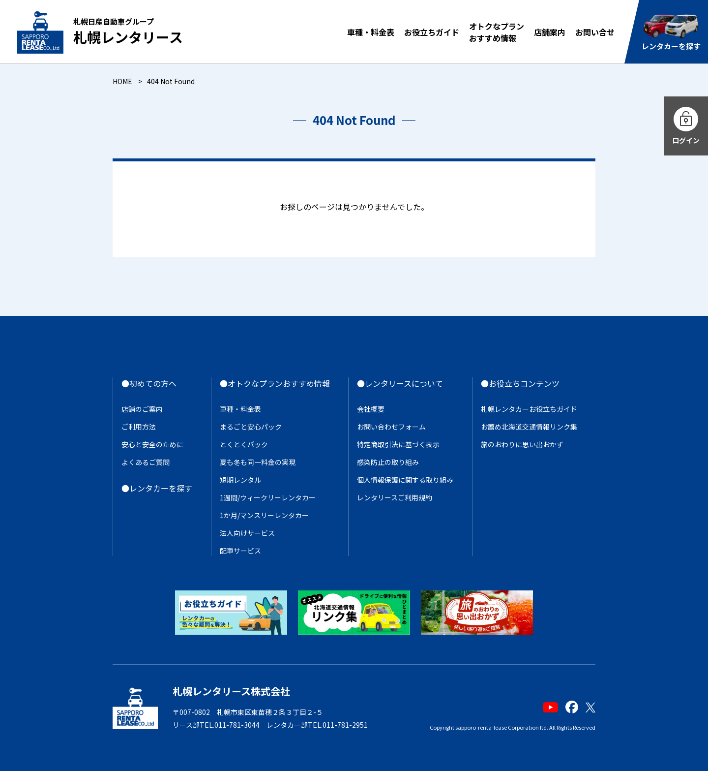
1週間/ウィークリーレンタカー (268, 497)
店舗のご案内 (142, 409)
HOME (122, 81)
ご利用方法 (138, 427)
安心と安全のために (152, 444)
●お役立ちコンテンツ (520, 383)
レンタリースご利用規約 (394, 497)
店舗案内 (549, 32)
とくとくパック (244, 444)
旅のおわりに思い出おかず (522, 444)
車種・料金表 (370, 32)
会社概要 (370, 409)
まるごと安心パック (251, 427)
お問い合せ (595, 32)
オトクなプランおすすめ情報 (496, 32)
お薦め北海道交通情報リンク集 (529, 427)
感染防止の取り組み (388, 462)
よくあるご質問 (145, 462)
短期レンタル (240, 480)
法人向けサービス (247, 533)
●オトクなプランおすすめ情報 (275, 383)
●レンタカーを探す (156, 488)
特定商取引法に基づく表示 (398, 444)
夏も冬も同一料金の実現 (257, 462)
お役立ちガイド (431, 32)
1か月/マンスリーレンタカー (264, 515)
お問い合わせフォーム (391, 427)
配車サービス (240, 550)
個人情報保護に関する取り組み (405, 480)
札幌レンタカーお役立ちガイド (529, 409)
